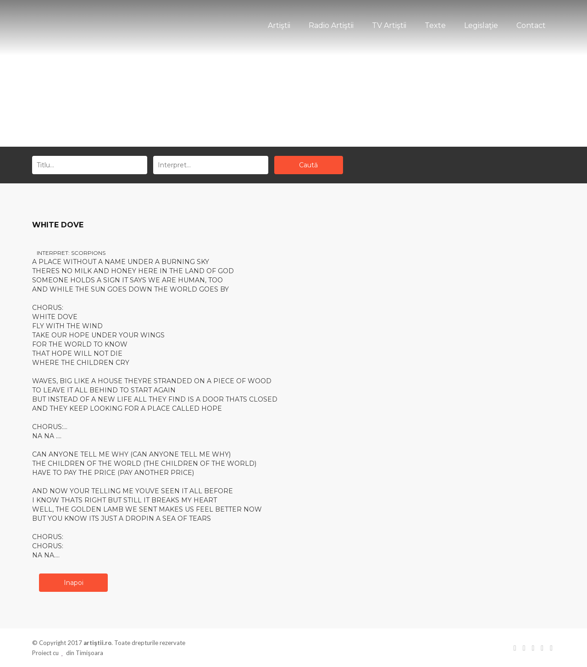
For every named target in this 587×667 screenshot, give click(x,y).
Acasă (277, 111)
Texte (435, 25)
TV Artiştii (389, 25)
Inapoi (73, 583)
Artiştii (279, 25)
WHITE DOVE (57, 224)
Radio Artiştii (331, 25)
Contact (531, 25)
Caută (308, 165)
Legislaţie (481, 25)
